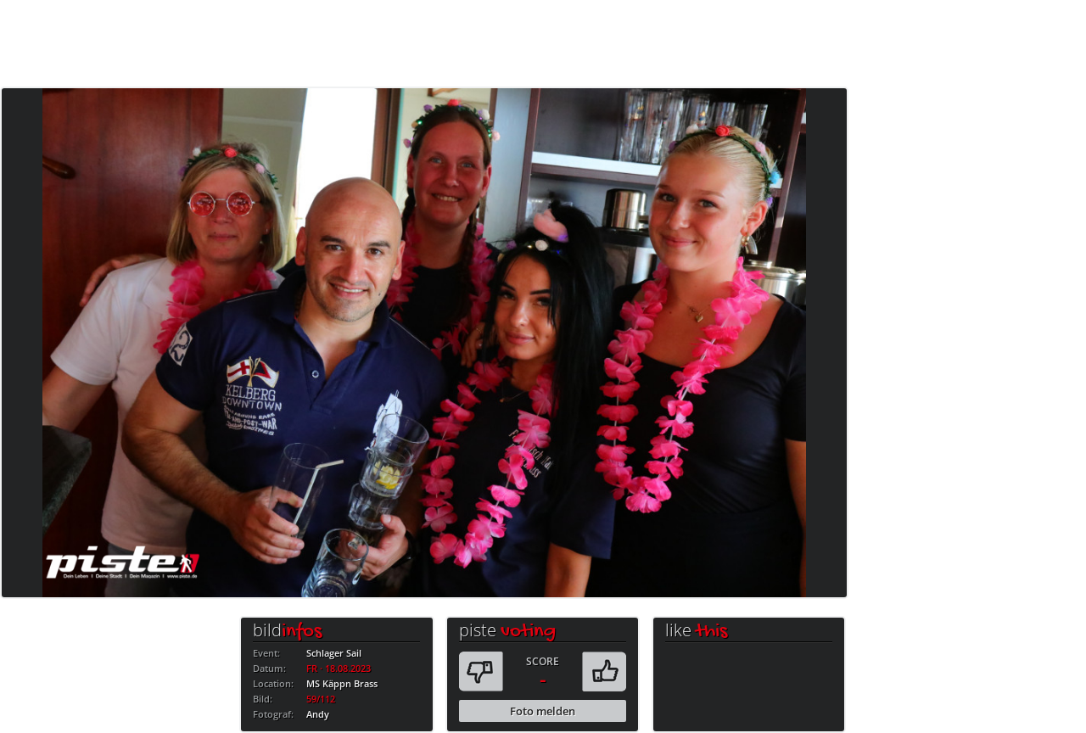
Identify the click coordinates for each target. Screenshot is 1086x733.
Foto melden (542, 711)
